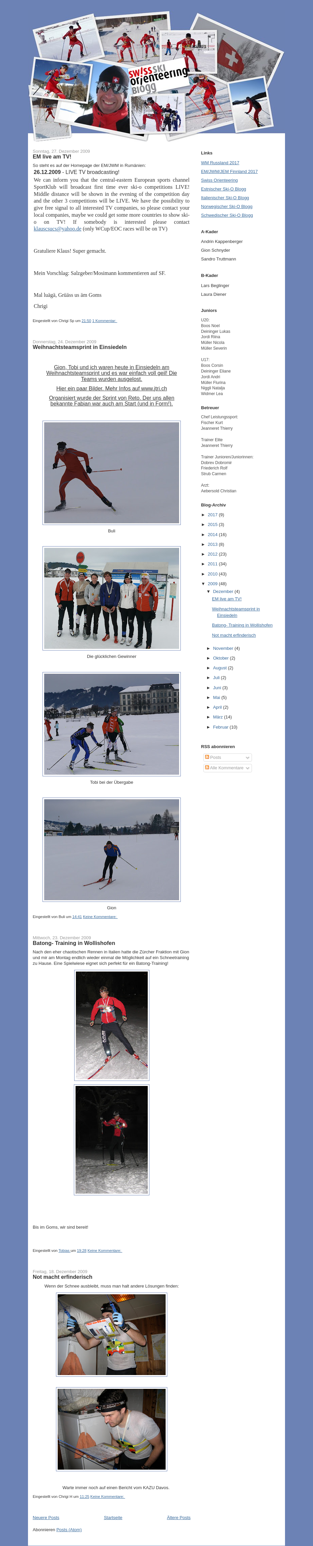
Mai (217, 697)
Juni (217, 687)
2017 (213, 514)
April (218, 707)
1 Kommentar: (104, 321)
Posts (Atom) (69, 1529)
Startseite (113, 1517)
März (218, 716)
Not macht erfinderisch (62, 1277)
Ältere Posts (179, 1517)
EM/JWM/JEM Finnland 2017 (229, 171)
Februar (221, 727)
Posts (213, 757)
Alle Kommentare (224, 767)
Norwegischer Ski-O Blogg (226, 206)
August (220, 667)
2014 (213, 534)
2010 (213, 573)
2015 (213, 524)
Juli (217, 677)
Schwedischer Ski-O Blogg (227, 215)
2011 (213, 563)
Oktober (221, 658)
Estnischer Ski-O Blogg (223, 188)
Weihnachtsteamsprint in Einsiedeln (80, 347)
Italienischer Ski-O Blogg (225, 197)
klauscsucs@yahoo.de (57, 229)
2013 (213, 544)
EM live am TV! (52, 156)
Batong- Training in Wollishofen (74, 943)
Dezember (224, 591)
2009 (213, 583)
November (224, 648)
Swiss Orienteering (219, 180)
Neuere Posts (46, 1517)
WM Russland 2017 (220, 162)
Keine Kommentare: (100, 917)
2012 (213, 554)
